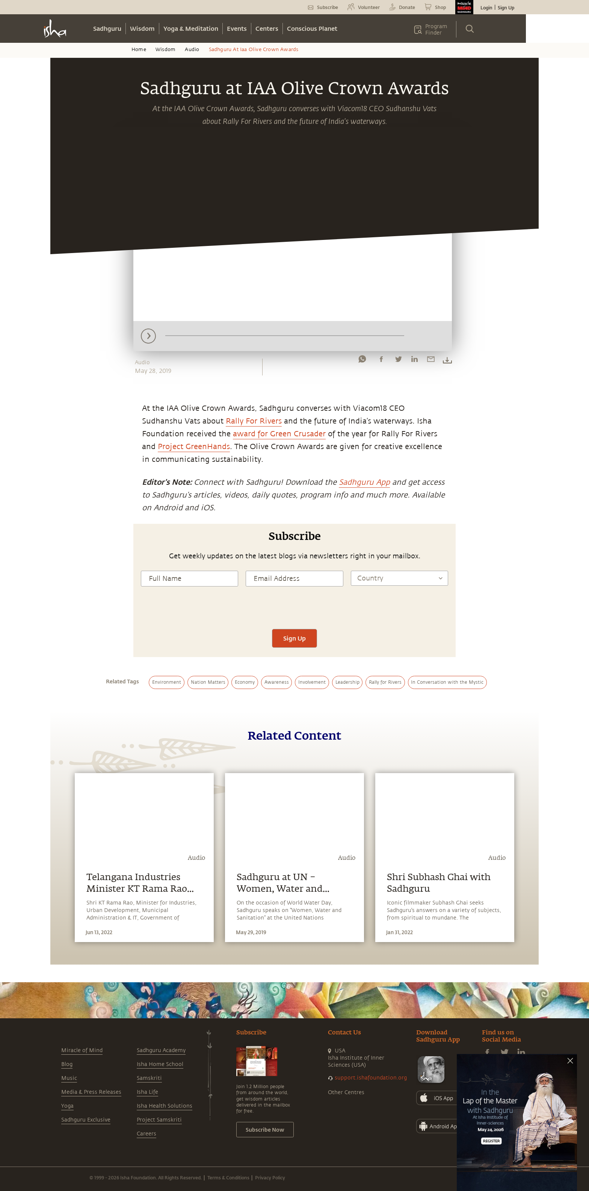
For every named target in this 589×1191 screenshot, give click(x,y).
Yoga (67, 1106)
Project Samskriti (159, 1120)
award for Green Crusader (279, 434)
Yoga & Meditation (190, 28)
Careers (146, 1134)
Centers (266, 28)
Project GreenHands (194, 446)
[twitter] (398, 361)
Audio (192, 49)
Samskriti (149, 1078)
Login (486, 8)
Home (138, 49)
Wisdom (142, 28)
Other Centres (346, 1092)
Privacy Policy (270, 1177)
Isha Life (147, 1092)
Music (69, 1078)
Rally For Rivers (254, 421)
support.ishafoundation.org (371, 1078)
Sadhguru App (364, 482)
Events (237, 28)
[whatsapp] (362, 361)
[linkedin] (414, 361)
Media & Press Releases (91, 1092)
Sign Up (506, 8)
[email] (431, 361)
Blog (66, 1064)
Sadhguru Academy (161, 1050)
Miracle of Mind (82, 1050)
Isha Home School (160, 1064)
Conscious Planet (312, 28)
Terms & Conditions (228, 1177)
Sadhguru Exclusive (85, 1120)
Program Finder (436, 30)
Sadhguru (107, 28)
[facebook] (381, 360)
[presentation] (294, 606)
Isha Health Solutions (164, 1106)
